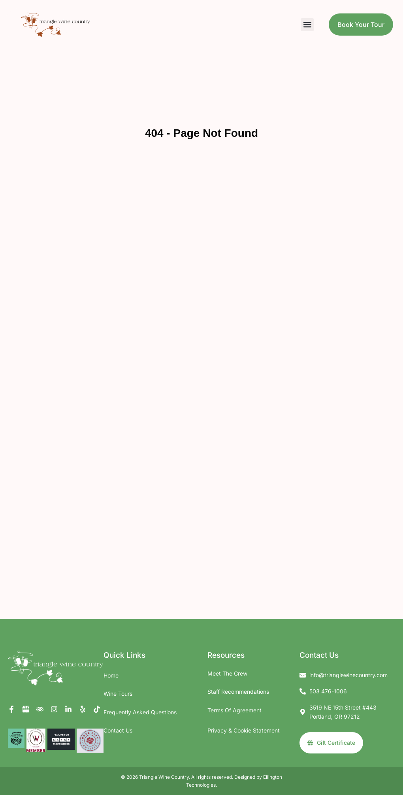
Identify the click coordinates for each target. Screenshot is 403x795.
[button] (307, 24)
